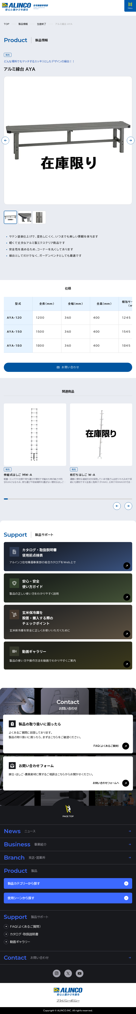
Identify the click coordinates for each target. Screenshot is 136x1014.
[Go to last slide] (5, 140)
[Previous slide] (117, 506)
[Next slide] (130, 140)
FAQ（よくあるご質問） (22, 926)
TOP (6, 24)
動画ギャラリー (17, 942)
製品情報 (23, 24)
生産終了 (41, 24)
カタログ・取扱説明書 (21, 934)
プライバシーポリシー (68, 1000)
